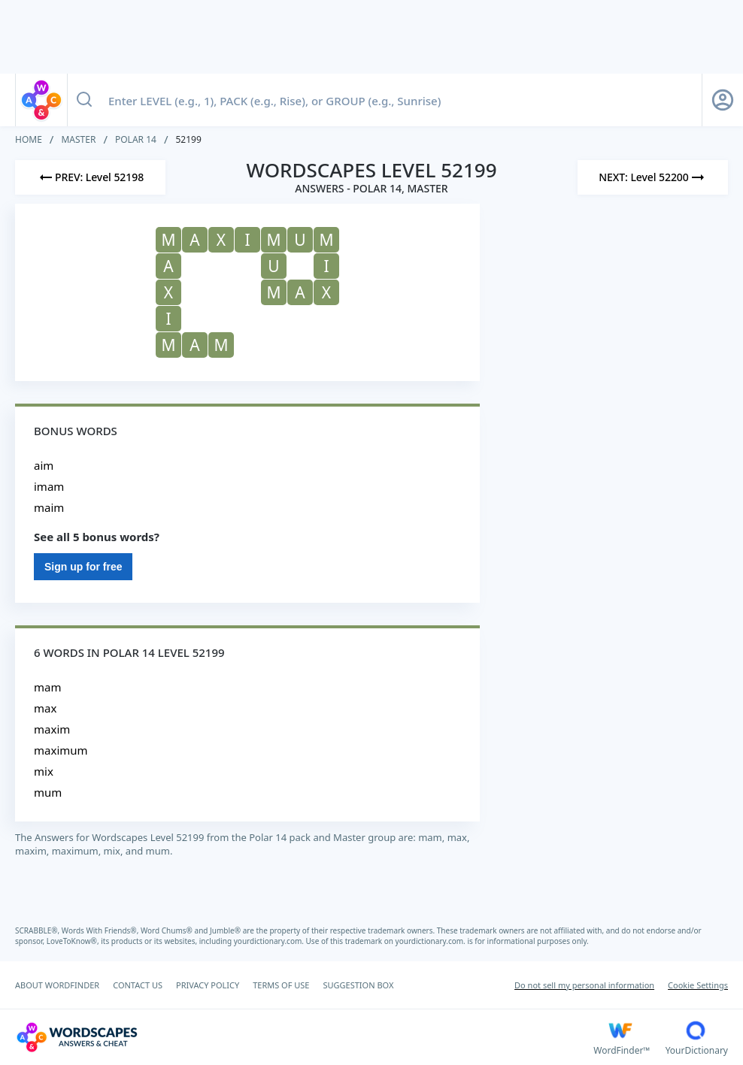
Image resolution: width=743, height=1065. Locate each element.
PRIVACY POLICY (207, 985)
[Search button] (84, 100)
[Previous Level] (90, 177)
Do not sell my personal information (584, 985)
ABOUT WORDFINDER (57, 985)
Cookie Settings (698, 985)
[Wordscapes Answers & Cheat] (304, 1037)
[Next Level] (653, 177)
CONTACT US (137, 985)
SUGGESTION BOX (358, 985)
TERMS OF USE (281, 985)
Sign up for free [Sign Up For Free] (83, 567)
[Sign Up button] (723, 100)
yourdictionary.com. (270, 941)
